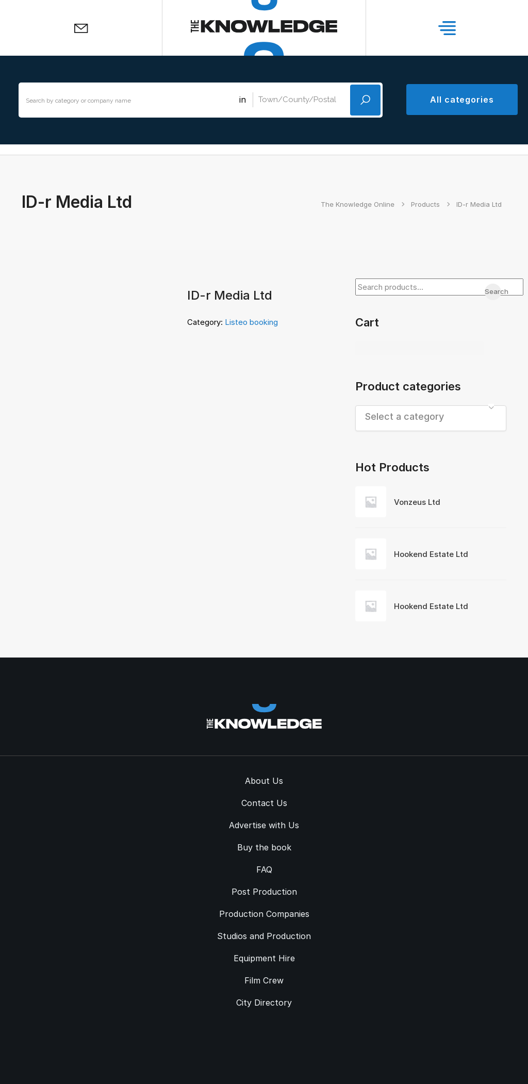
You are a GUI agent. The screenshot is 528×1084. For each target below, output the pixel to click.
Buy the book (264, 847)
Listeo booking (251, 322)
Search (493, 291)
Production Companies (264, 914)
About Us (264, 781)
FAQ (264, 869)
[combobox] (430, 418)
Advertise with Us (264, 825)
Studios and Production (264, 936)
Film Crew (264, 980)
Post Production (264, 891)
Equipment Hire (264, 958)
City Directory (264, 1002)
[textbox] (431, 416)
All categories (462, 99)
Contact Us (264, 803)
